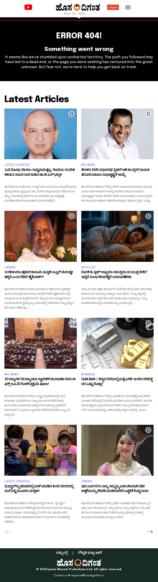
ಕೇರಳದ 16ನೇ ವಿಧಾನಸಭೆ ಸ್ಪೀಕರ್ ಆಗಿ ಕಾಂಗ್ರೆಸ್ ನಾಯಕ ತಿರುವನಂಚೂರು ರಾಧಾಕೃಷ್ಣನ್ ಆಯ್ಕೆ (115, 173)
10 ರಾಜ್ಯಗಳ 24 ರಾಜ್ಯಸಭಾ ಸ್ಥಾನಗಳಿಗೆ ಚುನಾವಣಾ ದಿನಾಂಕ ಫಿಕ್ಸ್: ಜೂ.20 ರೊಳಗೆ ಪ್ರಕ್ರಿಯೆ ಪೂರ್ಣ (39, 382)
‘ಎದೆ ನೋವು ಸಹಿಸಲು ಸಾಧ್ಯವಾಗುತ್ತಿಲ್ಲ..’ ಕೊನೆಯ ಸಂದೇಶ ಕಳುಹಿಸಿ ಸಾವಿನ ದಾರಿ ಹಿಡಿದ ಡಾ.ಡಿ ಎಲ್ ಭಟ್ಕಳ (39, 173)
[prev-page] (7, 531)
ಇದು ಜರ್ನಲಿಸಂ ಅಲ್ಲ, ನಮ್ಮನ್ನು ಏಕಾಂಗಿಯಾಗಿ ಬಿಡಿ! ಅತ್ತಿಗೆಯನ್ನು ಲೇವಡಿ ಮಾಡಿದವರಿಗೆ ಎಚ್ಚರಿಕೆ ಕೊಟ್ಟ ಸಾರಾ (114, 489)
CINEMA (9, 267)
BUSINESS (88, 374)
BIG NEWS (88, 165)
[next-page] (150, 531)
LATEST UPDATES (16, 165)
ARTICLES (88, 267)
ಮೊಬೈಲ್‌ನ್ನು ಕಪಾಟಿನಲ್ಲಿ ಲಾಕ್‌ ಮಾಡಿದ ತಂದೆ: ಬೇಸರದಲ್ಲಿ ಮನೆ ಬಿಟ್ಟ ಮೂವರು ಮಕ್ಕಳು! (38, 489)
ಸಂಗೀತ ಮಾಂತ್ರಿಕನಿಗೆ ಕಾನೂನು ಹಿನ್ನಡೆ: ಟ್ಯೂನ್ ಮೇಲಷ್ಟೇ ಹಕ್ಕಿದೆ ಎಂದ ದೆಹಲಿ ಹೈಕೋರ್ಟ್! (38, 275)
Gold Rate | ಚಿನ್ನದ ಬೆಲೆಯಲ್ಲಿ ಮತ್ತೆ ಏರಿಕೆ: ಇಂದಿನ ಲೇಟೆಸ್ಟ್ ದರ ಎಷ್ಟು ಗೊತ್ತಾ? (116, 382)
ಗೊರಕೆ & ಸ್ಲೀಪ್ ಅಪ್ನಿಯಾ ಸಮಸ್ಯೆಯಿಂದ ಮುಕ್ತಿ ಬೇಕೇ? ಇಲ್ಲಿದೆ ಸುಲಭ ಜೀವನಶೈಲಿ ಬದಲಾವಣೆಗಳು (114, 275)
